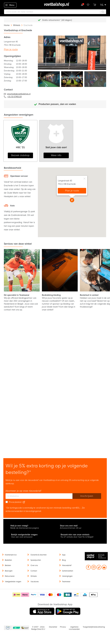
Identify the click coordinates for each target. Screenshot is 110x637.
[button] (103, 5)
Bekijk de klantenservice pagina (24, 528)
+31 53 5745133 (14, 96)
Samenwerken (67, 571)
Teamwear (66, 581)
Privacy (63, 627)
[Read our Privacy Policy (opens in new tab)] (24, 502)
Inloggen (82, 4)
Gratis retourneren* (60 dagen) (57, 20)
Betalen (8, 565)
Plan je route (11, 49)
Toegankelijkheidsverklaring (94, 627)
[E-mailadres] (39, 496)
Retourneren (10, 576)
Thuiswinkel (25, 628)
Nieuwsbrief (66, 565)
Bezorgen (8, 571)
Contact (34, 571)
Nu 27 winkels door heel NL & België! (77, 537)
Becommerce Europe (7, 628)
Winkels (17, 25)
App (63, 555)
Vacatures (35, 581)
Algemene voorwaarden (74, 628)
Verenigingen (67, 576)
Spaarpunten (36, 560)
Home (7, 25)
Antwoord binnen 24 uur (70, 528)
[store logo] (55, 4)
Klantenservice (11, 555)
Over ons (34, 565)
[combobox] (55, 11)
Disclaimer (53, 627)
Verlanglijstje (88, 4)
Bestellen (8, 560)
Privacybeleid (15, 502)
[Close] (84, 178)
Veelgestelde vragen (13, 581)
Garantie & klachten (39, 555)
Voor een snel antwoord (21, 537)
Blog (64, 560)
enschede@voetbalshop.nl (19, 94)
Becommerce (16, 628)
